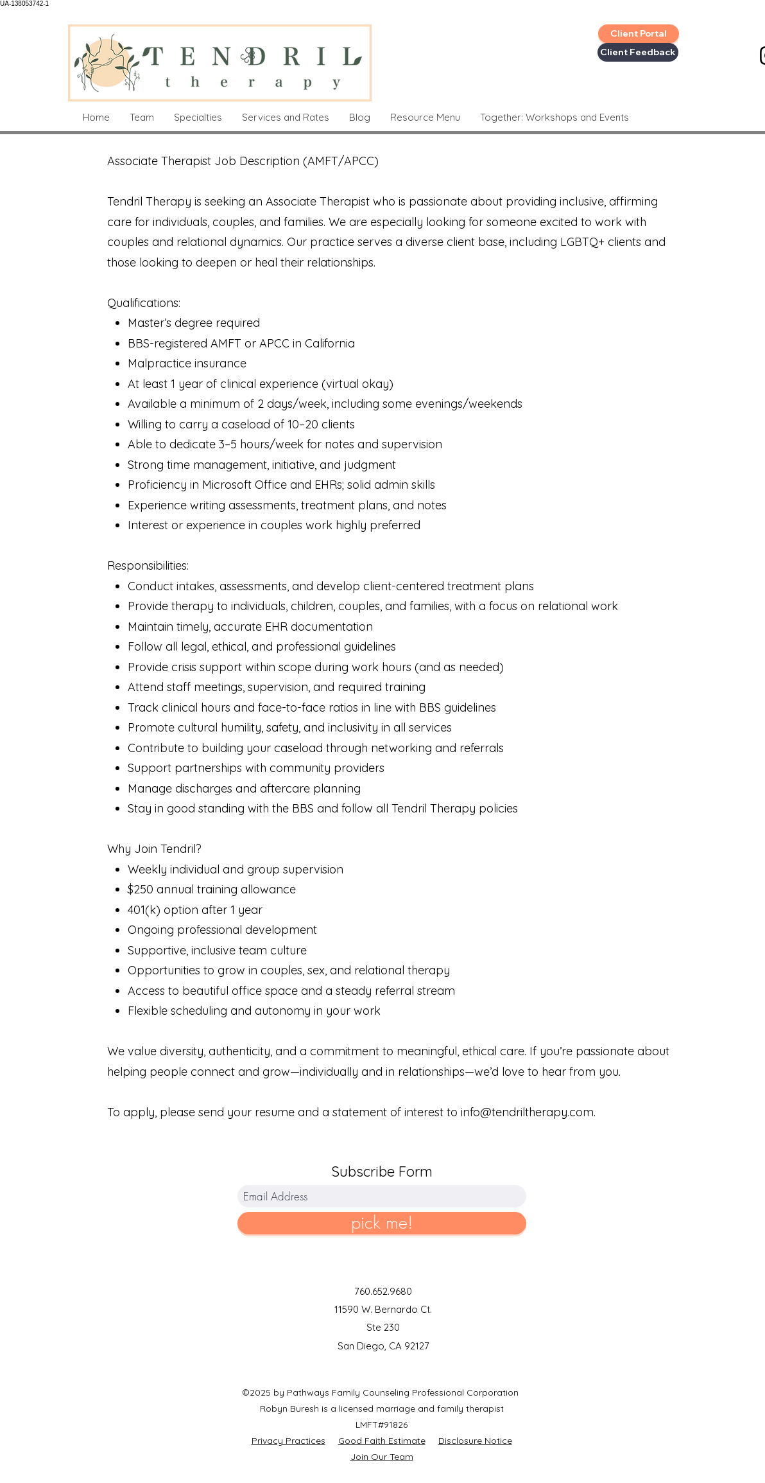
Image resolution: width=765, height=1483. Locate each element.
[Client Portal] (638, 33)
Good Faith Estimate (381, 1440)
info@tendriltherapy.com (527, 1112)
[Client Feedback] (637, 52)
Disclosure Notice (475, 1440)
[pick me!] (381, 1223)
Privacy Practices (288, 1440)
